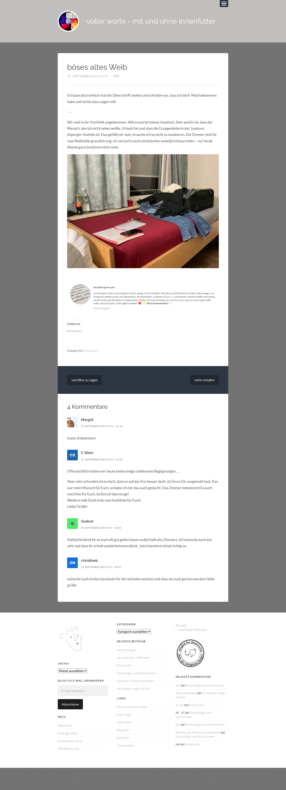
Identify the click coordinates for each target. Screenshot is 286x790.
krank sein (124, 665)
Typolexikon (125, 745)
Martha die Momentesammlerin (198, 732)
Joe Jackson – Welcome (133, 658)
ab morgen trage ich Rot (133, 689)
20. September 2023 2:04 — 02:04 (104, 528)
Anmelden (65, 725)
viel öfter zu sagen (84, 380)
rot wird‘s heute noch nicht (135, 681)
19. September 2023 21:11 (87, 76)
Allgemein (91, 351)
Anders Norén (211, 779)
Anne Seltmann (186, 693)
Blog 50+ (123, 730)
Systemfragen (126, 650)
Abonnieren (70, 704)
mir (172, 296)
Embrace (123, 738)
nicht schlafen (204, 380)
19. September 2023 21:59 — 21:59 (104, 426)
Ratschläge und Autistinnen (136, 673)
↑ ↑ (226, 779)
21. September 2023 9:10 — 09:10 (104, 567)
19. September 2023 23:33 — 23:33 (104, 459)
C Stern (87, 453)
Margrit (87, 420)
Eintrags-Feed (67, 733)
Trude (180, 705)
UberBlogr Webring (192, 630)
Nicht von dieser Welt (132, 707)
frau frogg (124, 714)
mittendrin (124, 722)
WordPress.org (68, 749)
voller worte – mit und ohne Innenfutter (108, 779)
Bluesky (181, 625)
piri (117, 76)
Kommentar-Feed (70, 741)
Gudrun (87, 521)
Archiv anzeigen (101, 308)
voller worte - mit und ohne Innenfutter (154, 21)
